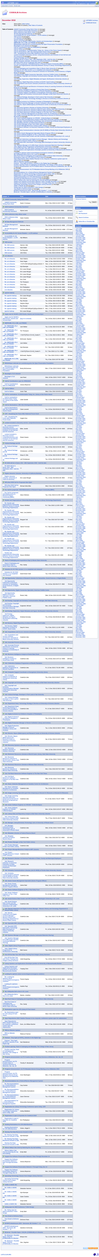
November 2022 (80, 293)
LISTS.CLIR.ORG (6, 1254)
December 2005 (80, 599)
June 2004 (79, 626)
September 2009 (81, 531)
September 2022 (81, 296)
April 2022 (79, 304)
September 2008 (81, 549)
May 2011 (78, 501)
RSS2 (95, 1248)
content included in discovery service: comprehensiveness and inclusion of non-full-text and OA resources (37, 423)
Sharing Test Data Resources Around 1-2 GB (27, 178)
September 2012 (81, 477)
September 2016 (81, 405)
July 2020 (78, 335)
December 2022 (80, 292)
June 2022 (79, 301)
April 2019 (79, 358)
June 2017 (79, 391)
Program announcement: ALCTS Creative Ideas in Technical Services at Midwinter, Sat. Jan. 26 (43, 166)
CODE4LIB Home (91, 23)
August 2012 (79, 479)
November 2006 (80, 583)
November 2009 (80, 528)
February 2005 (80, 614)
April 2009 (79, 539)
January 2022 (80, 308)
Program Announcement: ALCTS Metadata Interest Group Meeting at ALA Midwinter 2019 (41, 169)
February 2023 (80, 289)
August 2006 (79, 587)
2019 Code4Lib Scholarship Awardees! (25, 31)
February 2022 (80, 307)
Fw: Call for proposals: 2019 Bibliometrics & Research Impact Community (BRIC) (38, 64)
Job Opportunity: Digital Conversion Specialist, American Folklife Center (36, 74)
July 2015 (78, 426)
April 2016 (79, 412)
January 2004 (80, 634)
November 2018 (80, 366)
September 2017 (81, 387)
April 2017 (79, 394)
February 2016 (80, 415)
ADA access (17, 37)
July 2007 (78, 570)
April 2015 (79, 430)
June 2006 (79, 590)
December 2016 (80, 400)
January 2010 (80, 525)
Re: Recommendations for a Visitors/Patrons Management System (11, 1085)
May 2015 (78, 429)
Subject (5, 196)
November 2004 (80, 619)
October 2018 (80, 367)
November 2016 (80, 402)
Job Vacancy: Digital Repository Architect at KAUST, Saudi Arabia (34, 82)
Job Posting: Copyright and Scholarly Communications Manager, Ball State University (40, 76)
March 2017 (79, 396)
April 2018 (79, 376)
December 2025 (80, 238)
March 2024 (79, 269)
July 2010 (78, 516)
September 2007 (81, 567)
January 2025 (80, 254)
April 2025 (79, 250)
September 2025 (81, 242)
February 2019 (80, 361)
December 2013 (80, 454)
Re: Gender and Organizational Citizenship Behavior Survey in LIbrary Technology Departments (11, 505)
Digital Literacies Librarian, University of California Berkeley (32, 61)
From (21, 196)
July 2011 (78, 498)
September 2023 (81, 278)
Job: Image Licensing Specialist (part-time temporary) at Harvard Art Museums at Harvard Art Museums (36, 793)
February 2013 (80, 470)
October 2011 (80, 494)
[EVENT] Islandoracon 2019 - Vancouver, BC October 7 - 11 (32, 190)
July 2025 (78, 245)
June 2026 (79, 229)
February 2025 (80, 253)
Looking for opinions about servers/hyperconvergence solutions (33, 153)
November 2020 (80, 329)
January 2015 (80, 435)
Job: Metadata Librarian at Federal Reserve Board (29, 122)
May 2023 (78, 284)
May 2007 (78, 573)
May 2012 (78, 483)
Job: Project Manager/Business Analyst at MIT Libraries (31, 125)
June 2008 (79, 554)
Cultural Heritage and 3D (21, 58)
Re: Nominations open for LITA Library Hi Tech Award (10, 1014)
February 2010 (80, 524)
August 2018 (79, 370)
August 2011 (79, 497)
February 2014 (80, 451)
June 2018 (79, 373)
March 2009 (79, 540)
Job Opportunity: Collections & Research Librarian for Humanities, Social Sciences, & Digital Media (35, 578)
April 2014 (79, 448)
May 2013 (78, 465)
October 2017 (80, 385)
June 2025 (79, 247)
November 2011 (80, 492)
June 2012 (79, 482)
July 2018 (78, 372)
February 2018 (80, 379)
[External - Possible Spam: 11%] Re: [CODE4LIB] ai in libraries (33, 192)
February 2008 (80, 560)
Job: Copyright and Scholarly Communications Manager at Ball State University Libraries (41, 94)
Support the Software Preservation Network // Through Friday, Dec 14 (35, 183)
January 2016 (80, 417)
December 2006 (80, 581)
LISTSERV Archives (92, 20)
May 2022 (78, 302)
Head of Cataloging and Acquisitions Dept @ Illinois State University (35, 68)
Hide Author (26, 24)
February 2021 (80, 325)
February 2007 (80, 578)
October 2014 (80, 439)
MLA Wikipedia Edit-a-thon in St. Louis (25, 154)
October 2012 (80, 476)
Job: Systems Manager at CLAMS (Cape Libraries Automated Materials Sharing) (38, 145)
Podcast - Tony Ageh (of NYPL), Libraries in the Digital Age (32, 163)
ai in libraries (18, 38)
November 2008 (80, 546)
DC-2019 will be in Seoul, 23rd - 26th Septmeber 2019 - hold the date (34, 59)
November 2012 (80, 474)
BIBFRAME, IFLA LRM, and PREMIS (25, 43)
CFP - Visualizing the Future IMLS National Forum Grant (31, 53)
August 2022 (79, 298)
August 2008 (79, 551)
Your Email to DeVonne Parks (23, 189)
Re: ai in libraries (10, 259)
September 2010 (81, 513)
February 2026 (80, 235)
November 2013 (80, 456)
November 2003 (80, 637)
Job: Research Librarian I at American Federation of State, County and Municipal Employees (42, 127)
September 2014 (81, 441)
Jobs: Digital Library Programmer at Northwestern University (32, 147)
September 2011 (81, 495)
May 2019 (78, 357)
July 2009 (78, 534)
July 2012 (78, 480)
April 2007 (79, 575)
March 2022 (79, 305)
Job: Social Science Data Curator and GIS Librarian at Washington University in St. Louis (41, 136)
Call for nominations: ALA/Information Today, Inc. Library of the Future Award (37, 50)
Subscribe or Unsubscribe (86, 221)
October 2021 (80, 313)
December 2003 (80, 635)
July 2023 (78, 281)
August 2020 (79, 334)
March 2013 (79, 468)
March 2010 (79, 522)
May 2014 (78, 447)
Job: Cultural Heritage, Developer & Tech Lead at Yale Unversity (33, 97)
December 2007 (80, 563)
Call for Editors (18, 49)
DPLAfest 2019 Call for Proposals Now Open (27, 62)
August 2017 (79, 388)
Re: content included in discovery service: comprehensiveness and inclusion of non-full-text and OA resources (11, 428)
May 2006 (78, 592)
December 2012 (80, 473)
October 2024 (80, 259)
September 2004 (81, 622)
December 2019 (80, 346)
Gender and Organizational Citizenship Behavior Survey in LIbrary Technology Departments (42, 65)
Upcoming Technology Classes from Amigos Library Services (33, 184)
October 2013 (80, 457)
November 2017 (80, 384)
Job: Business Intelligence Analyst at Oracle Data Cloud (31, 89)
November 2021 (80, 311)
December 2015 (80, 418)
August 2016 (79, 406)
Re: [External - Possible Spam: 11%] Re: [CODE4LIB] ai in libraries (11, 1237)
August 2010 (79, 515)
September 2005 (81, 604)
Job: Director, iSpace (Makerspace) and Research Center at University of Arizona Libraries (41, 104)
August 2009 (79, 533)
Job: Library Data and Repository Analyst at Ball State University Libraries (36, 119)
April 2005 (79, 611)
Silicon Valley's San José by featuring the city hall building (32, 180)
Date (46, 196)
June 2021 (79, 319)
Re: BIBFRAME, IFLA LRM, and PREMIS (10, 326)
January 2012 (80, 489)
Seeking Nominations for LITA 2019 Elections (27, 177)
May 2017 (78, 393)
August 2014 (79, 442)
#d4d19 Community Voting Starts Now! (25, 29)
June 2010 (79, 518)
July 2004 (78, 625)
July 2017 (78, 390)
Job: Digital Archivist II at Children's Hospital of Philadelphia (32, 101)
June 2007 (79, 572)
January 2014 (80, 453)
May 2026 (78, 230)
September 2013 (81, 459)
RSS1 (90, 1248)
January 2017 (80, 399)
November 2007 (80, 564)
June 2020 (79, 337)
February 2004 (80, 632)
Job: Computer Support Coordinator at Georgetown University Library (35, 92)
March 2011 (79, 504)
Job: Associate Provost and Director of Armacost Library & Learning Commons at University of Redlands (37, 642)
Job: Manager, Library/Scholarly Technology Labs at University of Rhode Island (38, 121)
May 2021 (78, 320)
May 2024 (78, 266)
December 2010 (80, 509)
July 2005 (78, 607)
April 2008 (79, 557)
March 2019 (79, 360)
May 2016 (78, 411)
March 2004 (79, 631)
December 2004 (80, 617)
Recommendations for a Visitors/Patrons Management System (33, 172)
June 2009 (79, 536)
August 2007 (79, 569)
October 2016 (80, 403)
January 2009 (80, 543)
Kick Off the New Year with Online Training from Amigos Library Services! (36, 148)
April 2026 (79, 232)
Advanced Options (81, 199)
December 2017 (80, 382)
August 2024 (79, 262)
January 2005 (80, 616)
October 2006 (80, 584)
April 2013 (79, 467)
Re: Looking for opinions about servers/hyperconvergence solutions (11, 979)
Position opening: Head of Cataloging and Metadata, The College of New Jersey (38, 165)
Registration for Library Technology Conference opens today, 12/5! (34, 174)
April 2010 (79, 521)
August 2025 (79, 244)
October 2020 (80, 331)
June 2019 (79, 355)
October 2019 (80, 349)
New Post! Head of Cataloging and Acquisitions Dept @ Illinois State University (38, 156)
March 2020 (79, 341)
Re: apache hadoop (11, 295)
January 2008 (80, 561)
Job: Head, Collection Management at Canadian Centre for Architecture (35, 113)
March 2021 (79, 323)
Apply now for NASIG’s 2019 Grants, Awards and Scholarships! (33, 41)
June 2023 (79, 283)
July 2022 (78, 299)
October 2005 (80, 602)
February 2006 (80, 596)
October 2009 (80, 530)
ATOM (85, 1248)
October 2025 (80, 241)
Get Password (82, 213)
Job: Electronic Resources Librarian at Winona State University (33, 110)
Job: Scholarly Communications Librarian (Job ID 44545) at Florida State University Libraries (42, 130)
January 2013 (80, 471)
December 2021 (80, 310)
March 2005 (79, 613)
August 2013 (79, 461)
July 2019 (78, 354)
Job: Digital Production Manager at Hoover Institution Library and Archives (37, 103)
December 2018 (80, 364)
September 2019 (81, 351)
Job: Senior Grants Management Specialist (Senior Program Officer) (34, 133)
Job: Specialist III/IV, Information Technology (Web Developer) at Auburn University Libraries (42, 142)
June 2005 (79, 608)
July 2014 (78, 444)
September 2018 (81, 369)
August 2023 (79, 280)
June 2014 (79, 445)
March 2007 (79, 576)
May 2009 (78, 537)
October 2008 (80, 548)
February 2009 (80, 542)
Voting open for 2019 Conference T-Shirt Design (28, 187)
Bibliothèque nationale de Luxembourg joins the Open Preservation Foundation (38, 44)
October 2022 (80, 295)
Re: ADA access (9, 245)
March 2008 (79, 558)
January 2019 (80, 363)
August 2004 (79, 623)
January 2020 (80, 345)
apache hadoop (18, 40)
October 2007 (80, 566)
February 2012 (80, 488)
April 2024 (79, 268)
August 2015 (79, 424)
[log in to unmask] (25, 318)
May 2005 (78, 610)
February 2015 (80, 433)
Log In (80, 211)
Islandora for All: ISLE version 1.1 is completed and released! (32, 70)
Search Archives (81, 196)
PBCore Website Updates (21, 162)
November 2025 (80, 239)
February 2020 (80, 343)
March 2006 (79, 595)
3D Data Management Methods (23, 34)
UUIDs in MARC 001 (20, 186)
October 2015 (80, 421)
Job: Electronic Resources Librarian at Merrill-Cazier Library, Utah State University (39, 109)
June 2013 (79, 464)
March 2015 (79, 432)
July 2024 (78, 263)
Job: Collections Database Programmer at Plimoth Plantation (32, 91)
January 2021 (80, 326)
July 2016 (78, 408)
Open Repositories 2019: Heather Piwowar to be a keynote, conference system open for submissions (36, 1018)
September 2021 (81, 314)
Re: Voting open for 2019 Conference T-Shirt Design (10, 1211)
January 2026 (80, 236)
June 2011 (79, 500)
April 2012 (79, 485)
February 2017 (80, 397)
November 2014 (80, 438)
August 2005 (79, 605)
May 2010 (78, 519)
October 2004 (80, 620)
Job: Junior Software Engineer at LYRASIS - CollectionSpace (32, 118)
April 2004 (79, 629)
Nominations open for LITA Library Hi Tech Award (29, 157)
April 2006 (79, 593)
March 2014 (79, 450)
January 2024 (80, 272)
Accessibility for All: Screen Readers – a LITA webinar (30, 35)
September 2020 (81, 332)
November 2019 (80, 348)
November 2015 (80, 420)
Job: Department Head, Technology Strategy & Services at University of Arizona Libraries (41, 98)
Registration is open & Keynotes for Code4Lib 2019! (30, 175)
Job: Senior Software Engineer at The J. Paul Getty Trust (31, 134)
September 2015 (81, 423)
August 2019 (79, 352)
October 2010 (80, 512)
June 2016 (79, 409)
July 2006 (78, 589)
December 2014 (80, 436)
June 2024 (79, 265)
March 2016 (79, 414)
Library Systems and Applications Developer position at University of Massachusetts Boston (42, 150)
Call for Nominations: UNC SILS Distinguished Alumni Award (32, 52)
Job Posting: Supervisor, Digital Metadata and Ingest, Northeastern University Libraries (40, 79)
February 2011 (80, 506)
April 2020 (79, 340)
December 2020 (80, 328)
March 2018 (79, 378)
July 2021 (78, 317)
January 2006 (80, 598)
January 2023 (80, 290)
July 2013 (78, 462)
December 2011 (80, 491)
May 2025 (78, 248)
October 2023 (80, 277)
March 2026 (79, 233)
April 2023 (79, 286)
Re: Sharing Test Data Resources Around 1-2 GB (11, 1135)
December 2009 (80, 527)
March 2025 (79, 251)
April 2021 (79, 322)
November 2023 (80, 275)
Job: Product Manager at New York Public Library (29, 124)
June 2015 (79, 427)
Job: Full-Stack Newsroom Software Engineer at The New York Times (35, 112)
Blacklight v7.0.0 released (22, 46)
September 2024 (81, 260)
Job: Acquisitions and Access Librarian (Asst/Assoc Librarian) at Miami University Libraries (42, 83)
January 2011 (80, 507)
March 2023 (79, 287)
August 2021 (79, 316)
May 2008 (78, 555)
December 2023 (80, 274)
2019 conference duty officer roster (24, 32)
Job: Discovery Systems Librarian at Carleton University (31, 107)
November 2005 (80, 601)
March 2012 (79, 486)
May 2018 (78, 375)
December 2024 (80, 256)
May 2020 (78, 338)
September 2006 (81, 586)
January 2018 (80, 381)
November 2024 (80, 257)
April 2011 (79, 503)
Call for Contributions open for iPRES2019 (27, 47)
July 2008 (78, 552)
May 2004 (78, 628)
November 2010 (80, 510)
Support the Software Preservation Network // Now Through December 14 (36, 181)
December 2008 (80, 545)
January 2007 (80, 580)
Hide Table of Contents (36, 25)
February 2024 (80, 271)
